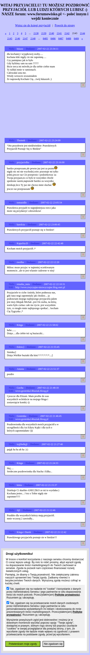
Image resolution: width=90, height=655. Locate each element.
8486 (53, 38)
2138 (36, 33)
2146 (17, 38)
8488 (68, 38)
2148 (33, 38)
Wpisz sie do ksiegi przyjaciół (32, 25)
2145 (9, 38)
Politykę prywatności (67, 594)
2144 (82, 33)
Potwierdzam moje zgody (23, 643)
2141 (59, 33)
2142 (66, 33)
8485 (45, 38)
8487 (60, 38)
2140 (51, 33)
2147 (25, 38)
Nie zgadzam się (53, 643)
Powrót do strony (65, 25)
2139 (43, 33)
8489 (76, 38)
